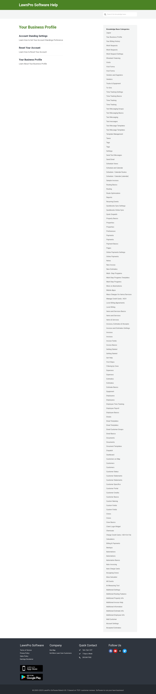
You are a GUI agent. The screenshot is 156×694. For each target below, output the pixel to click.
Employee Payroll (112, 408)
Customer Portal (112, 488)
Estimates (110, 379)
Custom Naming (112, 501)
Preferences (110, 231)
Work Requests (112, 46)
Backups (109, 548)
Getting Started (111, 349)
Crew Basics (110, 522)
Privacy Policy (24, 653)
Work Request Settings (114, 54)
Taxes (108, 138)
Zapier (108, 33)
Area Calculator (111, 577)
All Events (110, 581)
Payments (110, 235)
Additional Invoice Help (114, 602)
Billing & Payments (113, 543)
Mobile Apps (111, 290)
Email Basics (111, 434)
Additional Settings (113, 590)
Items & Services (112, 320)
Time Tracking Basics (114, 96)
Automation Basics (113, 560)
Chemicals (110, 531)
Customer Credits (112, 493)
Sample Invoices (112, 180)
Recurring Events (112, 202)
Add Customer (111, 619)
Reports (109, 197)
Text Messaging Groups (115, 109)
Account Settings (112, 624)
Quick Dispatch (111, 214)
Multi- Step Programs (114, 273)
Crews (108, 514)
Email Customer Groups (114, 429)
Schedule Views (112, 164)
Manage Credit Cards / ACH (116, 299)
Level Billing (110, 307)
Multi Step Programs (113, 282)
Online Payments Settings (115, 252)
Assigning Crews (112, 573)
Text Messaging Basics (114, 113)
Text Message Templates (115, 126)
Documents (110, 438)
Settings (109, 151)
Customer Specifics (113, 484)
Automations (110, 552)
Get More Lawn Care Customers (61, 653)
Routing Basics (111, 185)
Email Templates (112, 421)
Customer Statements (114, 476)
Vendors (109, 79)
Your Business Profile (114, 37)
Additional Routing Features (116, 594)
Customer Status (112, 472)
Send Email (110, 159)
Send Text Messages (114, 155)
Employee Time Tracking (115, 404)
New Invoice (110, 265)
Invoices (109, 332)
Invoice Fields (111, 341)
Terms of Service (26, 650)
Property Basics (112, 218)
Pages (108, 248)
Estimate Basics (112, 387)
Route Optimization (113, 193)
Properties (110, 223)
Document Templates (114, 446)
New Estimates (111, 269)
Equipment (110, 391)
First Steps (110, 362)
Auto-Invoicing (111, 564)
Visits (108, 62)
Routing (109, 189)
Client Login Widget (113, 527)
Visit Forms (110, 67)
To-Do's (109, 88)
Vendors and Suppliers (114, 75)
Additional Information (114, 607)
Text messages (112, 121)
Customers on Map (113, 459)
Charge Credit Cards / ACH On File (118, 535)
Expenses (110, 370)
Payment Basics (112, 244)
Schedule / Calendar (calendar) (117, 176)
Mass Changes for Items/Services (119, 294)
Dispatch (109, 450)
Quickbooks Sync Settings (115, 206)
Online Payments (112, 256)
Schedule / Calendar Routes (116, 172)
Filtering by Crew (112, 366)
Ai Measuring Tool (112, 586)
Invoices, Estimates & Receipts (117, 324)
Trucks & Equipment (113, 83)
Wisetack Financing (113, 58)
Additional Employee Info (115, 615)
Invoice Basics (111, 345)
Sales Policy (24, 656)
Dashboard (110, 455)
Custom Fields (111, 505)
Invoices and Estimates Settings (118, 328)
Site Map (52, 650)
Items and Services (113, 316)
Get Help (109, 358)
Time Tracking (111, 100)
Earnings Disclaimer (26, 659)
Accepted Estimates (113, 628)
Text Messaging (112, 117)
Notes (108, 261)
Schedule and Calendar (114, 168)
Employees (110, 396)
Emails (108, 417)
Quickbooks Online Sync (115, 210)
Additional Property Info (115, 598)
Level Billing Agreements (115, 303)
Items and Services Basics (116, 311)
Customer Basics (112, 497)
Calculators (110, 539)
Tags (108, 143)
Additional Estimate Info (115, 611)
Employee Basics (112, 413)
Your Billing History (113, 41)
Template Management (114, 134)
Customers (110, 463)
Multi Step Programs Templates (117, 278)
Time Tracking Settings (114, 92)
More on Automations (114, 286)
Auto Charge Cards (113, 569)
